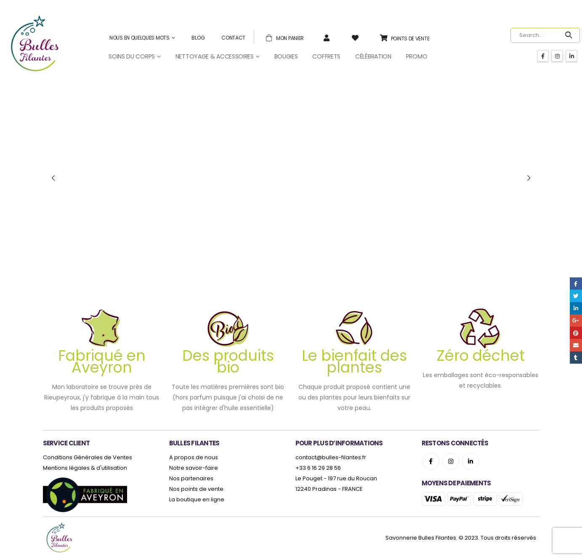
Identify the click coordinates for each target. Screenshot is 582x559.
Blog (198, 37)
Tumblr (576, 357)
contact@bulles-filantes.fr (330, 457)
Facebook (431, 461)
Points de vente (403, 37)
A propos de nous (193, 457)
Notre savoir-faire (193, 468)
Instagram (450, 461)
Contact (233, 37)
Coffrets (326, 56)
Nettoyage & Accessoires (214, 56)
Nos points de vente (196, 489)
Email (576, 345)
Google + (576, 320)
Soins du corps (132, 56)
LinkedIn (576, 308)
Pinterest (576, 333)
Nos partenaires (191, 478)
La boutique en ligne (196, 499)
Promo (417, 56)
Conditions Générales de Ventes (87, 457)
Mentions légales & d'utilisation (85, 468)
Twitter (576, 296)
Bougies (286, 56)
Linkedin (470, 461)
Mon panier (283, 37)
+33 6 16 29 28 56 (318, 468)
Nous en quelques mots (139, 37)
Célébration (373, 56)
